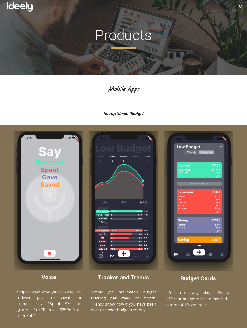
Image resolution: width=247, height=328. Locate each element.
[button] (241, 7)
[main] (123, 37)
